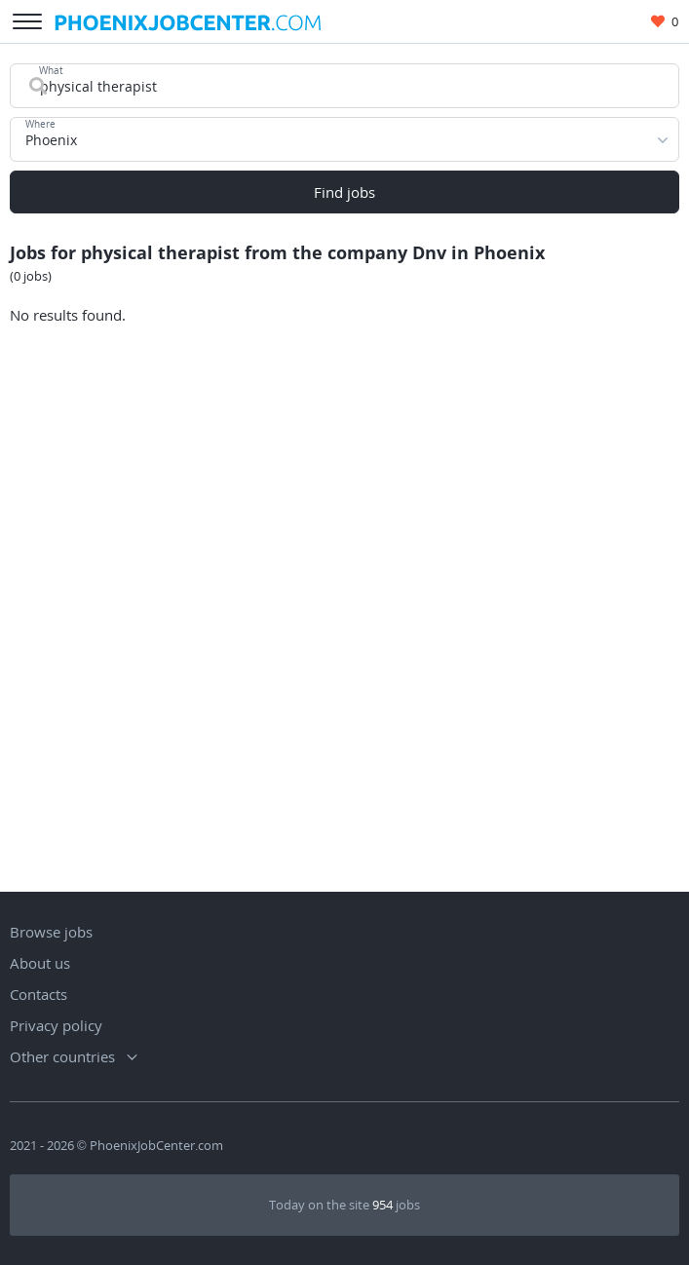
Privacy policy (56, 1025)
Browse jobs (51, 931)
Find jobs (344, 192)
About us (40, 963)
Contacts (38, 994)
